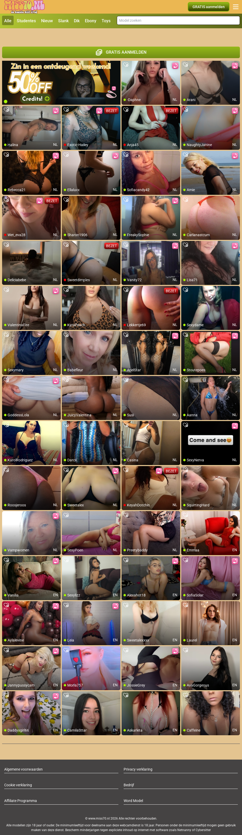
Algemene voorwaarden (23, 757)
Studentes (26, 20)
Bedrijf (129, 773)
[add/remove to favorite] (125, 52)
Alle (8, 20)
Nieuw (47, 20)
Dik (77, 20)
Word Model (133, 788)
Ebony (90, 20)
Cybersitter (203, 817)
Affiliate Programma (20, 788)
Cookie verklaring (18, 773)
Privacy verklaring (138, 757)
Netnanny (184, 817)
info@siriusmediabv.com (145, 824)
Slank (63, 20)
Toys (106, 20)
